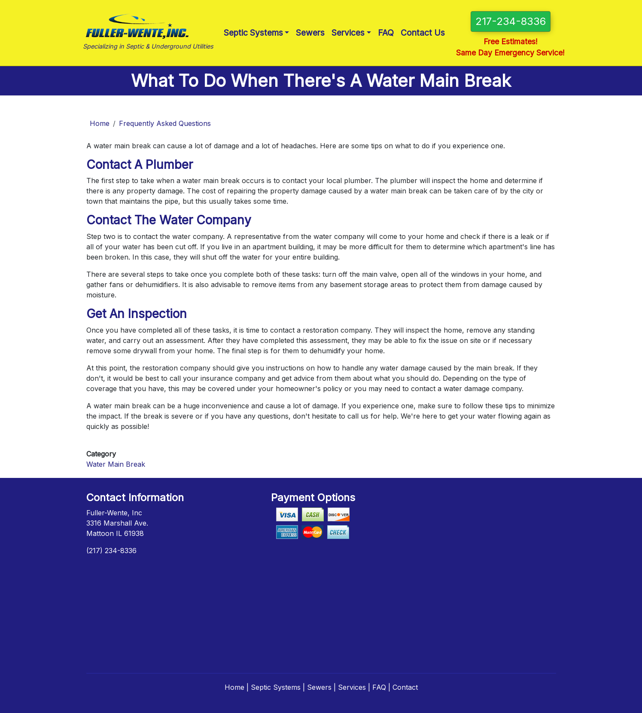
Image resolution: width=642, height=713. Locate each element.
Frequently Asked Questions (165, 123)
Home (100, 123)
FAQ (386, 33)
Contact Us (423, 33)
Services (348, 33)
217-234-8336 (510, 21)
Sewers (310, 33)
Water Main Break (115, 464)
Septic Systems (253, 33)
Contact (405, 687)
